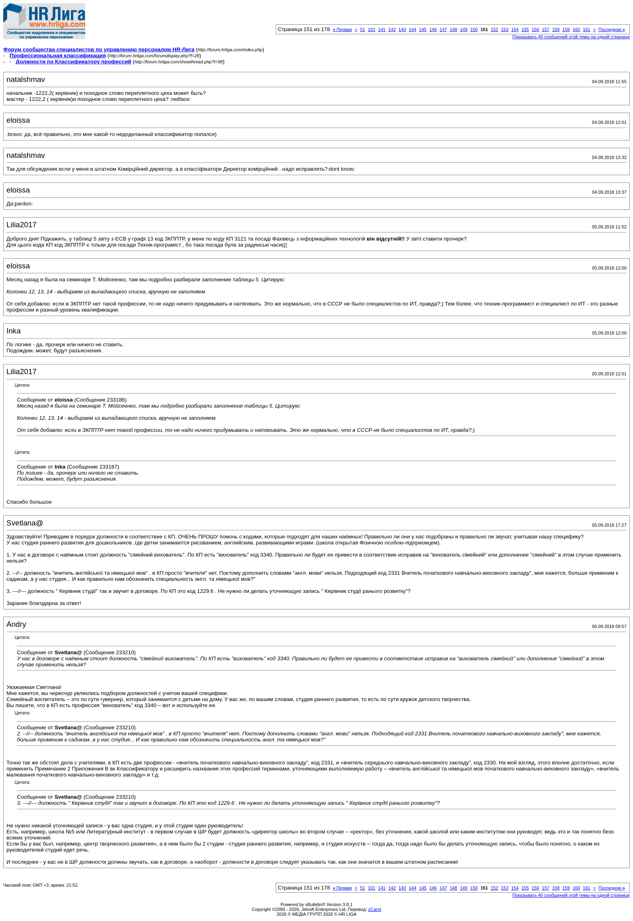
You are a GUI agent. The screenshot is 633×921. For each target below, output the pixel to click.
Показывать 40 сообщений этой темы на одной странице (571, 36)
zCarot (374, 909)
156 (535, 29)
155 (525, 29)
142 (392, 29)
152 (494, 29)
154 (514, 29)
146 (432, 29)
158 (556, 29)
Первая (342, 29)
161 (586, 29)
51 (362, 29)
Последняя (612, 29)
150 (474, 29)
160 (576, 29)
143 (402, 29)
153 (504, 29)
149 (463, 29)
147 (443, 29)
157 (545, 29)
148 (453, 29)
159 (566, 29)
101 (371, 29)
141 (382, 29)
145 (422, 29)
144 (412, 29)
